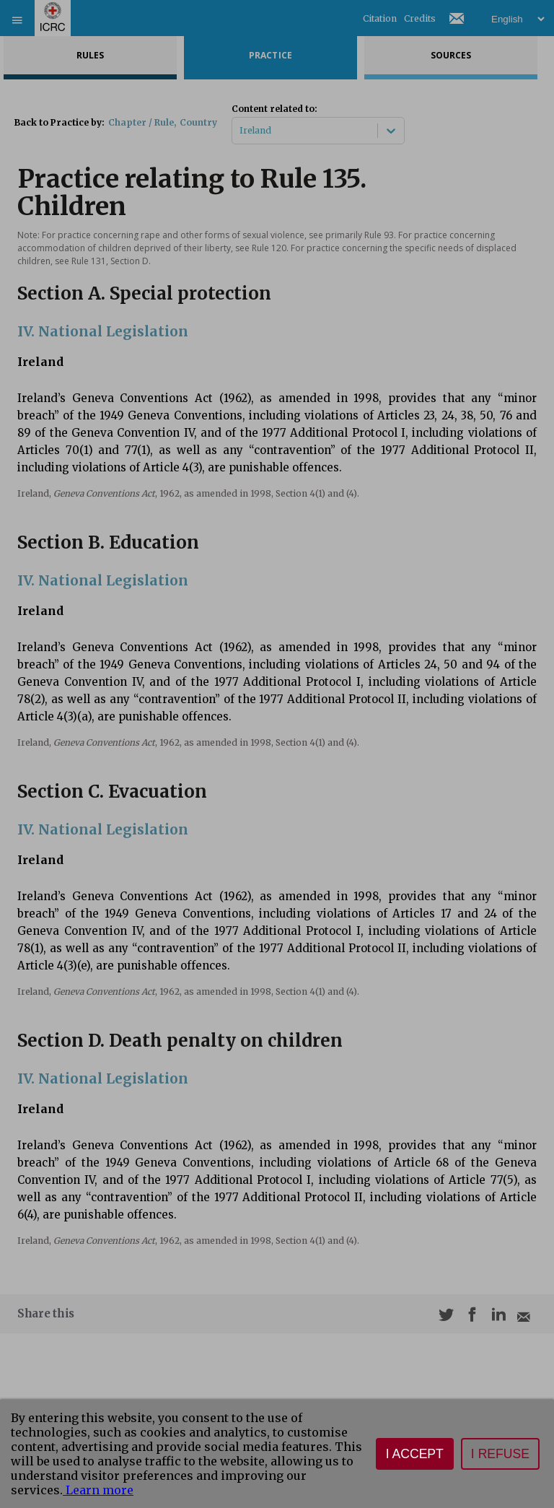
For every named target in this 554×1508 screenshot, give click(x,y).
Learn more (98, 1490)
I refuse (500, 1454)
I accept (415, 1454)
